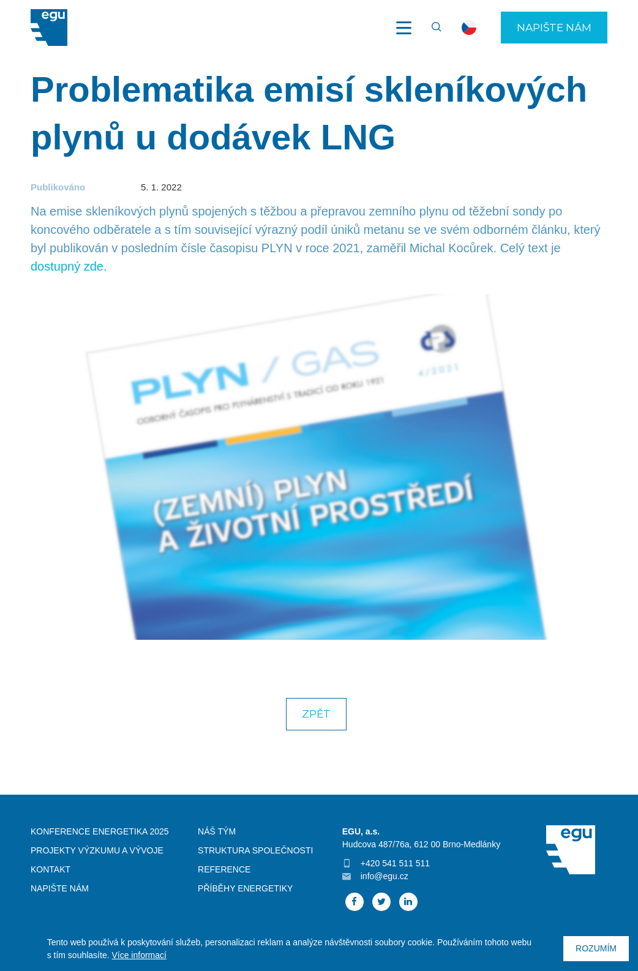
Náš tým (217, 831)
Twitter (381, 902)
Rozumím (596, 948)
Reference (224, 869)
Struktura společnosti (255, 850)
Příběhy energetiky (245, 888)
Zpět (316, 714)
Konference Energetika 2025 (100, 831)
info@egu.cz (384, 876)
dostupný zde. (69, 266)
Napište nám (554, 27)
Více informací (138, 955)
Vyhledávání (431, 27)
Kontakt (50, 869)
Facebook (354, 902)
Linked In (408, 902)
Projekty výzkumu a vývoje (97, 850)
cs (469, 27)
